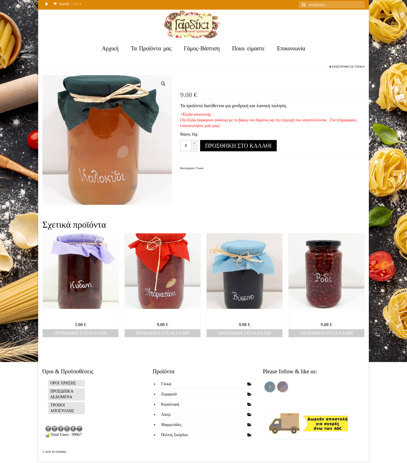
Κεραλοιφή (170, 404)
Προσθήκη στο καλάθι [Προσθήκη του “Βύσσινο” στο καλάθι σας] (244, 333)
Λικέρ (166, 414)
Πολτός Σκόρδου (174, 435)
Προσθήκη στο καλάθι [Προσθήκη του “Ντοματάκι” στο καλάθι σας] (162, 333)
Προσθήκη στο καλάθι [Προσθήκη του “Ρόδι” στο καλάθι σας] (326, 333)
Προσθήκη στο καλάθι (238, 146)
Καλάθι (67, 4)
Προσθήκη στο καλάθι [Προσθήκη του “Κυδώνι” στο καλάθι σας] (80, 333)
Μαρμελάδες (171, 425)
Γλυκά (360, 66)
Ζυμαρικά (169, 394)
